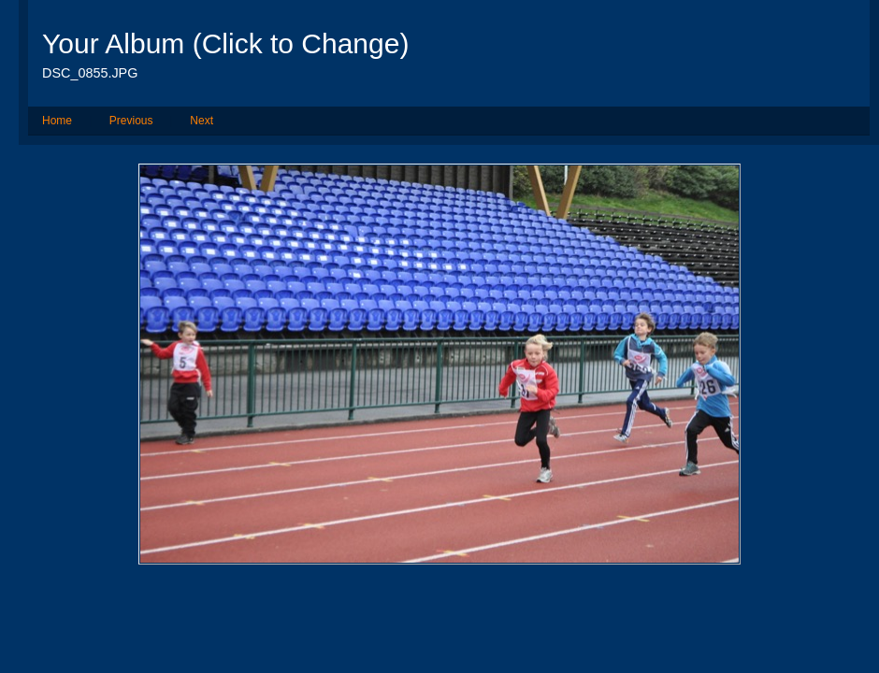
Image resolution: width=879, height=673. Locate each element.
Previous (131, 120)
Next (201, 120)
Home (57, 120)
